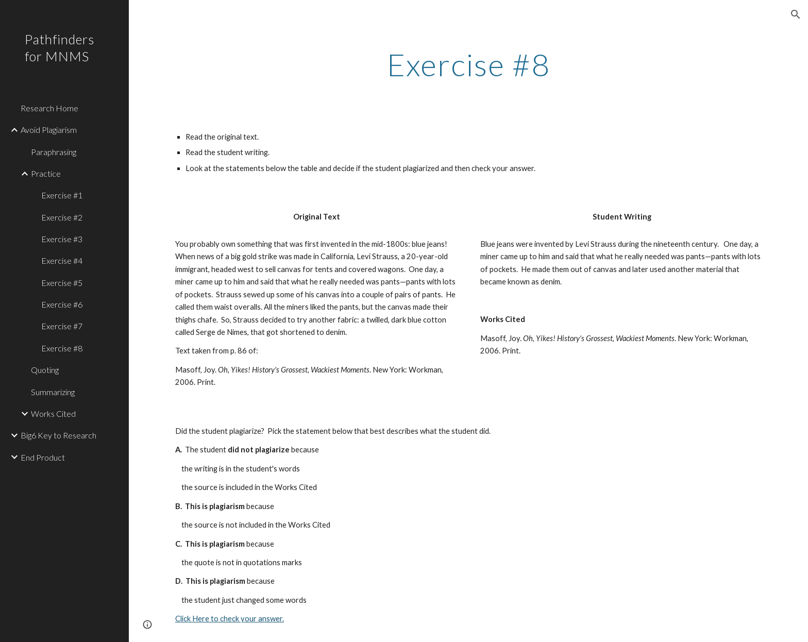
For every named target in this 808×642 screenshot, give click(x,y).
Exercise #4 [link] (61, 260)
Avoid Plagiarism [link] (49, 129)
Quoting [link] (45, 370)
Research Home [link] (49, 108)
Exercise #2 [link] (61, 217)
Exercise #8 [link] (61, 348)
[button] (795, 14)
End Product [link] (43, 457)
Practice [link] (46, 173)
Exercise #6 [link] (61, 304)
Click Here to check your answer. (229, 618)
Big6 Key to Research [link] (58, 435)
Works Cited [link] (53, 413)
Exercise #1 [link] (61, 195)
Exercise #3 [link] (61, 239)
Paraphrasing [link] (53, 152)
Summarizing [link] (53, 392)
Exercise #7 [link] (61, 326)
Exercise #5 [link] (61, 283)
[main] (468, 64)
